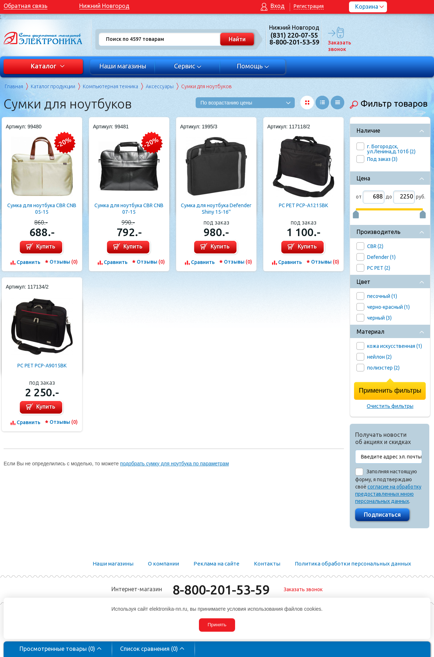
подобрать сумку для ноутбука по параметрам (174, 463)
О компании (163, 563)
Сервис (188, 65)
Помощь (253, 65)
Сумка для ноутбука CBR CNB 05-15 (41, 208)
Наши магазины (122, 65)
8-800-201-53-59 (221, 589)
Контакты (267, 563)
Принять (217, 624)
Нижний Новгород (104, 6)
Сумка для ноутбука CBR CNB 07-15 (128, 208)
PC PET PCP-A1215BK (303, 205)
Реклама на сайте (216, 563)
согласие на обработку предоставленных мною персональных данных (388, 494)
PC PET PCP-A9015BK (42, 365)
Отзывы (64, 261)
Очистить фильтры (390, 406)
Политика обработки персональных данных (353, 563)
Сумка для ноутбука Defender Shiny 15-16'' (216, 208)
